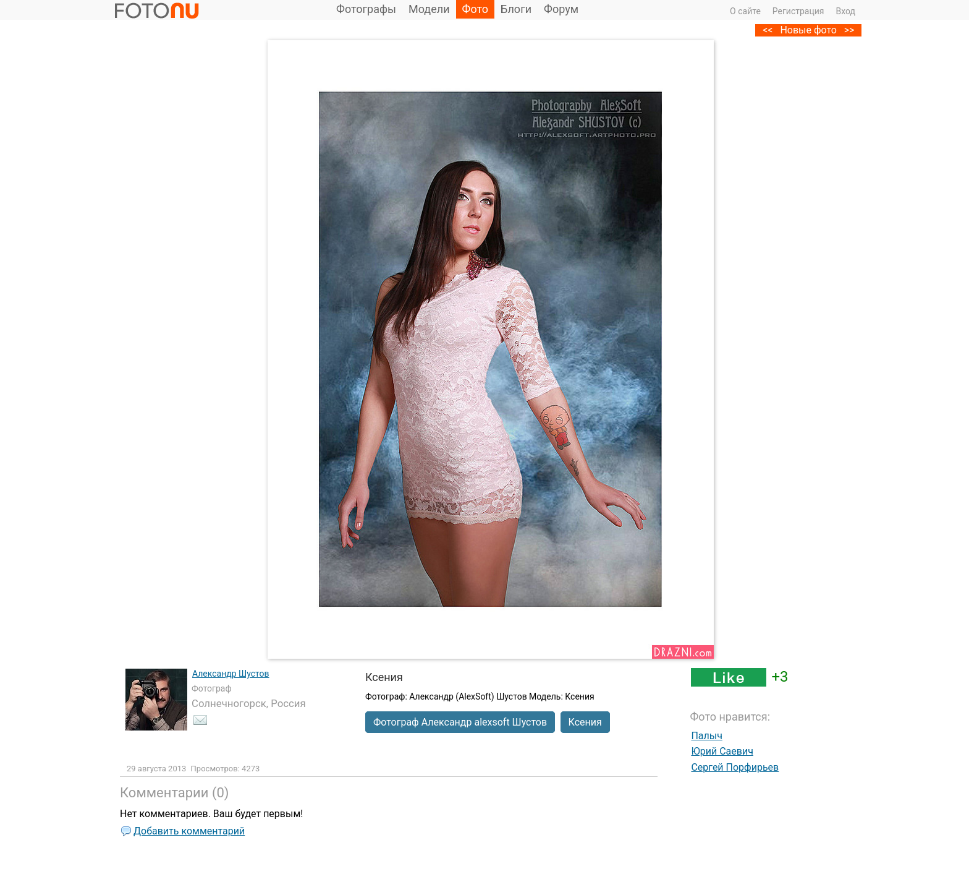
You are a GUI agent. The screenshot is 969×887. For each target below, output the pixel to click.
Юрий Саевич (722, 751)
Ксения (585, 722)
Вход (845, 11)
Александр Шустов (230, 674)
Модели (429, 8)
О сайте (745, 11)
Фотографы (366, 8)
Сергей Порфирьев (735, 767)
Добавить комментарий (189, 831)
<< (767, 30)
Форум (561, 8)
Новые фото (808, 30)
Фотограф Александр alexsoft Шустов (460, 722)
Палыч (706, 736)
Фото (475, 8)
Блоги (516, 8)
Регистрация (798, 11)
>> (849, 30)
